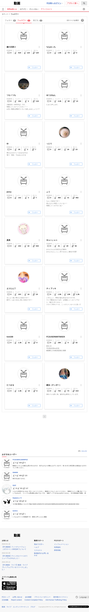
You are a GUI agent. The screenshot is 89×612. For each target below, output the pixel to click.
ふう (48, 192)
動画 (3, 606)
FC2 (7, 3)
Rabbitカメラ (17, 498)
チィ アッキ (51, 288)
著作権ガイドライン (60, 597)
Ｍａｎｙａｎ (51, 240)
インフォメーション (61, 544)
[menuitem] (84, 3)
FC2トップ (6, 597)
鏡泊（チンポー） (53, 385)
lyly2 (14, 485)
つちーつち (11, 95)
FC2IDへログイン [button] (55, 3)
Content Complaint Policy (34, 600)
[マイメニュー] (84, 9)
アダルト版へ (72, 3)
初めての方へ (39, 544)
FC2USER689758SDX (55, 337)
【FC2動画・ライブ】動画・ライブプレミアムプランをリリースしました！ (15, 567)
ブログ (32, 606)
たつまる (10, 385)
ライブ (8, 606)
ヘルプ (36, 547)
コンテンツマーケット (21, 606)
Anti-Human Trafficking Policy (56, 600)
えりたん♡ (11, 288)
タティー (5, 14)
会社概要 (28, 597)
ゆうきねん (51, 95)
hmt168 (10, 337)
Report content (16, 600)
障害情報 (57, 550)
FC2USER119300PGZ (20, 460)
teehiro (15, 511)
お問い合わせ (17, 597)
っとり (49, 144)
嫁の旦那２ (11, 47)
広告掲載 (5, 600)
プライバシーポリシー (42, 597)
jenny (9, 192)
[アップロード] (3, 9)
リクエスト (38, 550)
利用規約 (57, 547)
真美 (8, 240)
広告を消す (84, 451)
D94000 (15, 472)
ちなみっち (51, 47)
